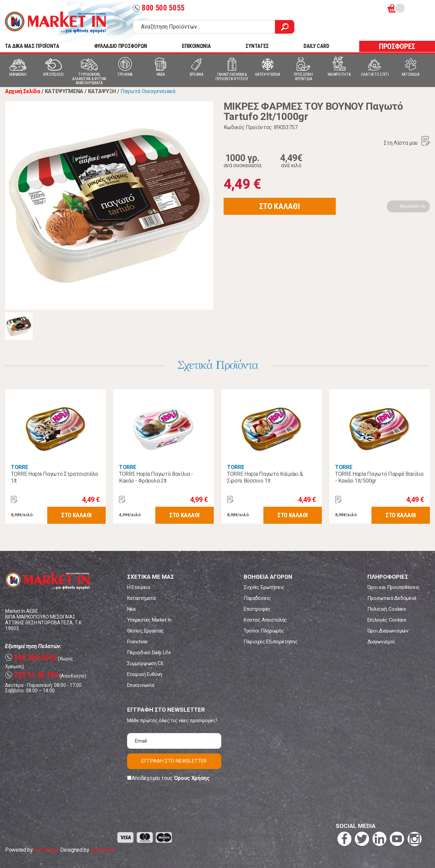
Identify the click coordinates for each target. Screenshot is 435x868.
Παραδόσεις (257, 598)
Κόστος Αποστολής (265, 620)
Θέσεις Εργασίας (145, 631)
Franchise (137, 642)
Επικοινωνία (140, 685)
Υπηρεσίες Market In (149, 620)
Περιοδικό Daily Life (149, 652)
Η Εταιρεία (138, 587)
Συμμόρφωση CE (145, 663)
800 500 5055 (159, 8)
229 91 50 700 (31, 675)
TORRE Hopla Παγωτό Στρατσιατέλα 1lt (54, 477)
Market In (55, 22)
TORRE (19, 467)
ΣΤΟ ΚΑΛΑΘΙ (279, 206)
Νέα (131, 609)
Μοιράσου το (412, 206)
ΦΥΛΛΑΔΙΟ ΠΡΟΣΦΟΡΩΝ (120, 46)
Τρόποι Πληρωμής (264, 631)
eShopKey (45, 850)
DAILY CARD (316, 46)
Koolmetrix (102, 850)
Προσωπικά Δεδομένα (391, 598)
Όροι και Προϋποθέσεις (393, 587)
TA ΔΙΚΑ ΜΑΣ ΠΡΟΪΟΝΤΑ (32, 46)
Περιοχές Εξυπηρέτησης (270, 642)
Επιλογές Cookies (386, 620)
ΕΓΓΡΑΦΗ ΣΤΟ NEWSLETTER (174, 761)
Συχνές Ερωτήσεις (264, 587)
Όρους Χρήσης (192, 778)
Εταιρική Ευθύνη (144, 674)
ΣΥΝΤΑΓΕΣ (256, 46)
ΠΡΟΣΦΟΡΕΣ (397, 46)
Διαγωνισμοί (381, 642)
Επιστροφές (257, 609)
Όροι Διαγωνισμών (387, 631)
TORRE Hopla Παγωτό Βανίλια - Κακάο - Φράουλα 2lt (156, 477)
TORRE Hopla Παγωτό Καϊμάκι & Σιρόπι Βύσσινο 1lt (265, 477)
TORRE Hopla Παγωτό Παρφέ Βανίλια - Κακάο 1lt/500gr (379, 477)
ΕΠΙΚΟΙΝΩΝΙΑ (196, 46)
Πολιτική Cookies (386, 609)
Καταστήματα (141, 598)
